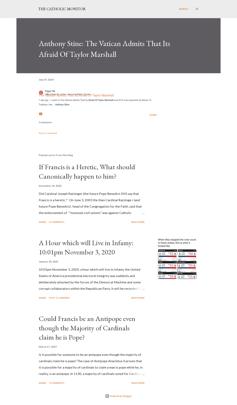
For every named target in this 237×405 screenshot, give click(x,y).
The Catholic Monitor (62, 8)
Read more (138, 222)
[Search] (183, 9)
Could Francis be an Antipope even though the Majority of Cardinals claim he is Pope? (87, 328)
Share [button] (153, 115)
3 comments (56, 383)
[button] (49, 93)
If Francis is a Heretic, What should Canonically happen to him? (87, 171)
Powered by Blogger (118, 396)
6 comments (56, 222)
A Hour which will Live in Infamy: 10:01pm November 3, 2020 (86, 247)
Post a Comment (48, 133)
